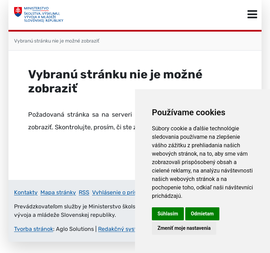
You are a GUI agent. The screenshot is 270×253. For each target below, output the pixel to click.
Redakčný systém (121, 229)
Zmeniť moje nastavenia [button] (184, 228)
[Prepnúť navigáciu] (252, 14)
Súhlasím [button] (168, 213)
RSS (84, 192)
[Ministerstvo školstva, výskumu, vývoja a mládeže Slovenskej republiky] (38, 14)
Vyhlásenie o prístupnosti (125, 192)
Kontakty (26, 192)
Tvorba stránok (33, 229)
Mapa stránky (58, 192)
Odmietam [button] (202, 213)
